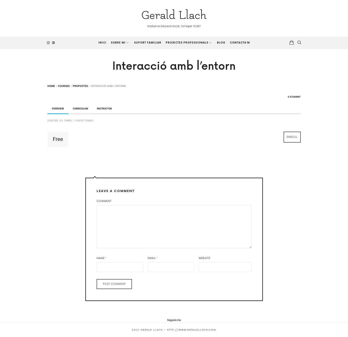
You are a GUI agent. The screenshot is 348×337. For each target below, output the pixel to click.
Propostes (80, 86)
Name (102, 258)
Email (153, 258)
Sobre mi (118, 42)
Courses (64, 86)
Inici (102, 42)
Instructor (104, 108)
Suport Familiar (147, 42)
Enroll (292, 137)
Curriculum (80, 108)
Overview (58, 108)
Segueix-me (174, 320)
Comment (104, 201)
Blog (221, 42)
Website (204, 258)
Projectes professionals (187, 42)
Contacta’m (240, 42)
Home (51, 86)
